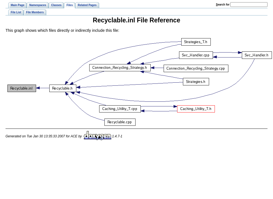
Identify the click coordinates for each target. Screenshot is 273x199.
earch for (222, 4)
